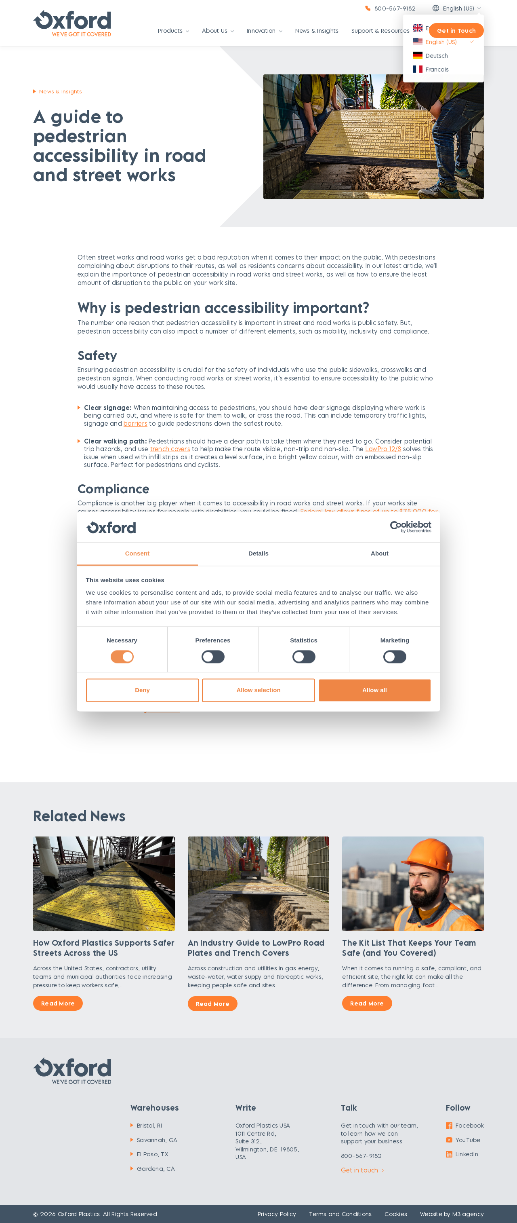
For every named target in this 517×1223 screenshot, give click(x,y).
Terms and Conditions (340, 1213)
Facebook (465, 1125)
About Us (218, 30)
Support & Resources (383, 30)
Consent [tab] (137, 553)
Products (173, 30)
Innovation (264, 30)
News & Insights (317, 30)
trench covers (170, 448)
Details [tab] (258, 553)
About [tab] (380, 553)
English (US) (453, 8)
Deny (142, 690)
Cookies (396, 1213)
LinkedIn (462, 1154)
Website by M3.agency (452, 1213)
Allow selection (258, 690)
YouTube (463, 1139)
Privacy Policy (277, 1213)
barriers (135, 423)
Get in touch (362, 1170)
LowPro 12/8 (383, 448)
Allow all (374, 690)
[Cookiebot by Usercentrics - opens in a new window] (396, 527)
